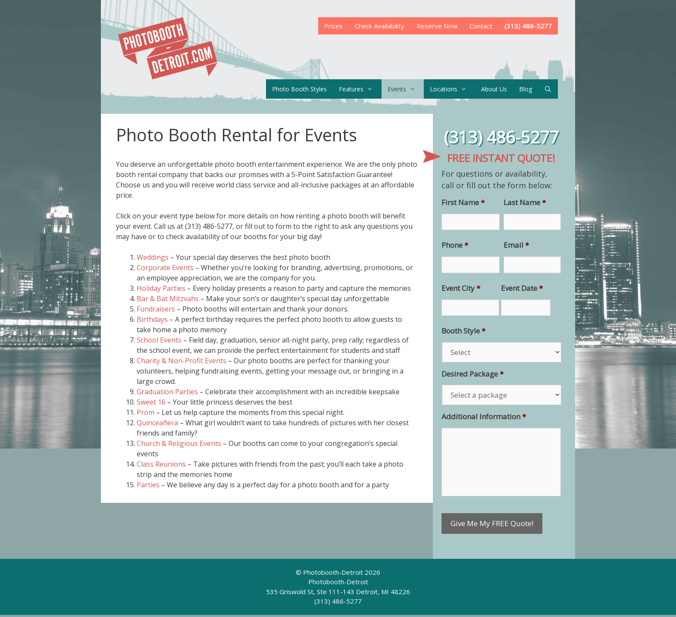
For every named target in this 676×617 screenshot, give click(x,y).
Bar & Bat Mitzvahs (168, 298)
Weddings (153, 257)
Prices (333, 26)
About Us (494, 89)
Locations (452, 89)
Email (516, 245)
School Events (159, 340)
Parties (148, 484)
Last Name (525, 202)
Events (406, 89)
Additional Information (483, 416)
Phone (454, 245)
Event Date (522, 288)
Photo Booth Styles (299, 89)
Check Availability (379, 26)
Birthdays (152, 319)
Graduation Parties (167, 391)
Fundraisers (156, 309)
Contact (480, 26)
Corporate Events (165, 267)
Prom (145, 412)
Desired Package (472, 374)
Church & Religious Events (179, 443)
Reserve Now (436, 26)
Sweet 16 (151, 402)
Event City (460, 288)
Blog (525, 89)
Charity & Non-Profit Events (181, 360)
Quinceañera (157, 422)
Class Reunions (161, 464)
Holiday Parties (161, 288)
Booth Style (463, 331)
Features (360, 89)
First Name (463, 202)
